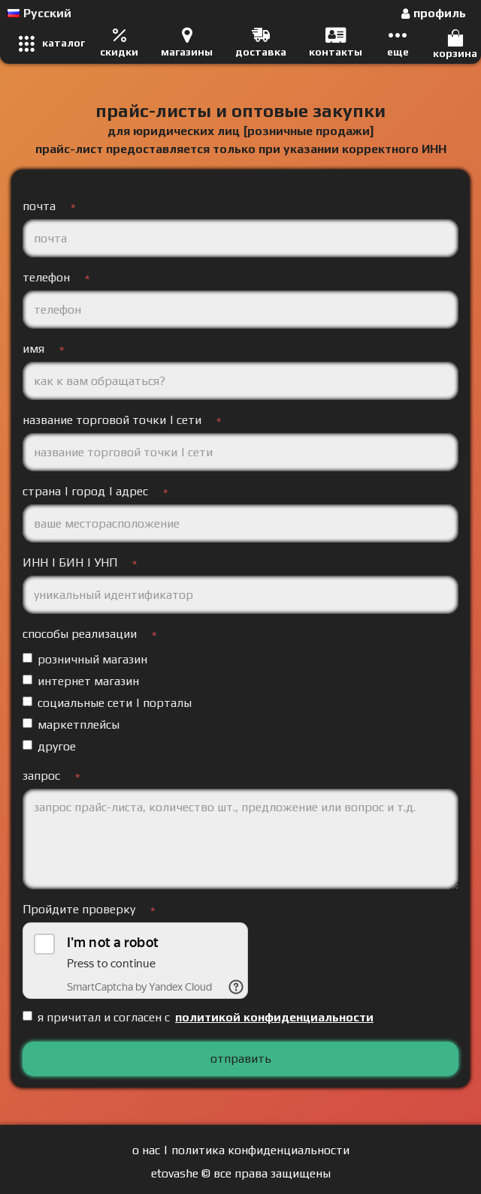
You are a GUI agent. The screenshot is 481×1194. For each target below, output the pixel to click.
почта (39, 206)
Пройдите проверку (79, 909)
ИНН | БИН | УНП (70, 562)
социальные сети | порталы (107, 703)
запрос (41, 775)
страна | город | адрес (85, 491)
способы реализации (80, 634)
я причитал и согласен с (199, 1018)
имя (33, 348)
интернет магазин (81, 681)
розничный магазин (85, 659)
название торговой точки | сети (112, 420)
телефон (46, 277)
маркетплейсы (71, 724)
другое (49, 746)
